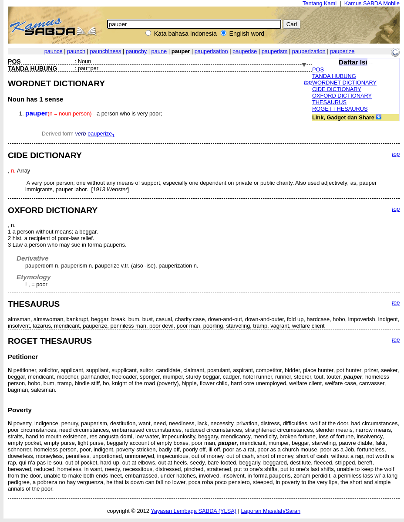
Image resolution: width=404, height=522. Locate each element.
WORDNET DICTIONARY (344, 82)
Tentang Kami (320, 3)
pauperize (342, 51)
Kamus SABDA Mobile (372, 3)
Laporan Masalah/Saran (270, 511)
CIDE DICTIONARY (336, 89)
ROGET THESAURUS (340, 108)
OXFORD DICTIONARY (342, 95)
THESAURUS (329, 102)
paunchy (136, 51)
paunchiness (105, 51)
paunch (76, 51)
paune (159, 51)
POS (318, 69)
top (308, 82)
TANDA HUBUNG (334, 76)
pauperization (309, 51)
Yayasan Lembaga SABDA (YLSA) (193, 511)
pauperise (244, 51)
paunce (53, 51)
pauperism (275, 51)
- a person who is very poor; (93, 113)
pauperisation (211, 51)
